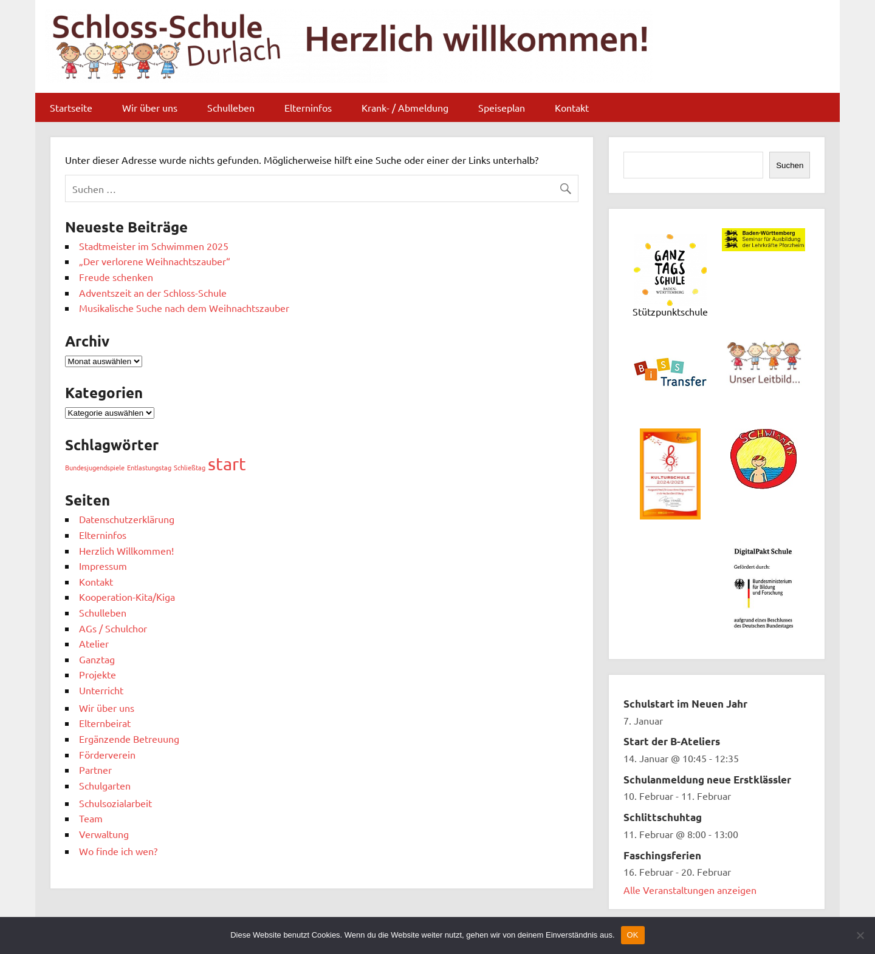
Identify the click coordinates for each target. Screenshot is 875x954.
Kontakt (572, 107)
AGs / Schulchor (113, 628)
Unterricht (101, 690)
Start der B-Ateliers (671, 741)
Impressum (103, 566)
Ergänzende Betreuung (129, 738)
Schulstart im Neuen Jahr (685, 703)
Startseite (71, 107)
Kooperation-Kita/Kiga (127, 596)
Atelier (94, 643)
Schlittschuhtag (662, 817)
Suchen (789, 165)
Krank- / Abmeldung (405, 107)
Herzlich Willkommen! (126, 550)
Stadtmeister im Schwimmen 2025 (153, 246)
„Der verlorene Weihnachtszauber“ (154, 261)
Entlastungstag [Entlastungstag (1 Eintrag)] (149, 467)
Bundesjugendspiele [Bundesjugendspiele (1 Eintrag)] (95, 467)
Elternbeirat (105, 723)
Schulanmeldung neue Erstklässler (707, 779)
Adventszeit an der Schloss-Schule (153, 292)
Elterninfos (308, 107)
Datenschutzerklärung (126, 519)
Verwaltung (104, 834)
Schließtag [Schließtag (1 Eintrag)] (189, 467)
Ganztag (97, 659)
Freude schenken (116, 277)
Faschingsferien (662, 855)
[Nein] (860, 935)
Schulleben (231, 107)
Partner (95, 769)
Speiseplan (501, 107)
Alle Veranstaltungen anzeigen (690, 890)
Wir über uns (149, 107)
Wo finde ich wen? (118, 851)
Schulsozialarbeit (115, 803)
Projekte (97, 674)
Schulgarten (105, 785)
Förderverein (107, 754)
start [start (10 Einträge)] (227, 463)
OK (633, 934)
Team (91, 818)
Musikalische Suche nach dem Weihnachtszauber (184, 308)
